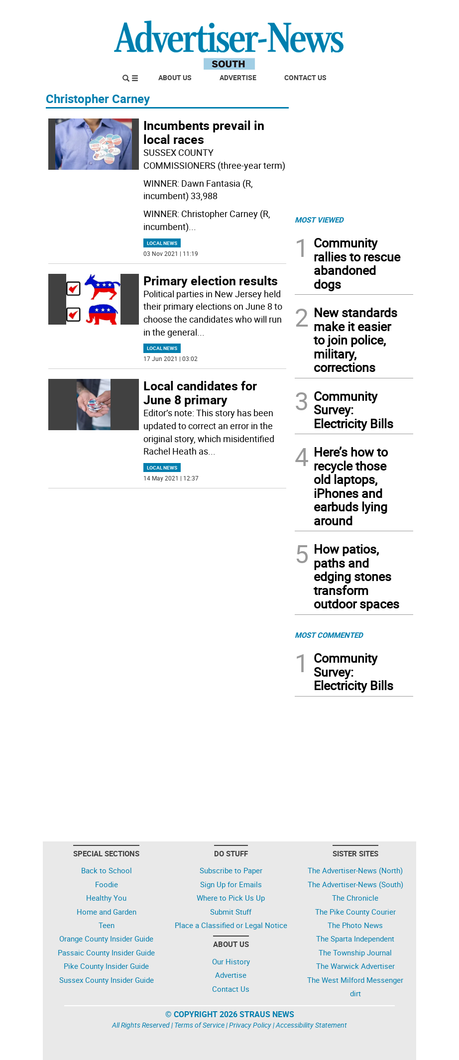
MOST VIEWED (319, 220)
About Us (175, 77)
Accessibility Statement (311, 1025)
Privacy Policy (250, 1025)
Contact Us (305, 77)
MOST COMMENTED (329, 635)
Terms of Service (199, 1025)
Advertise (238, 77)
